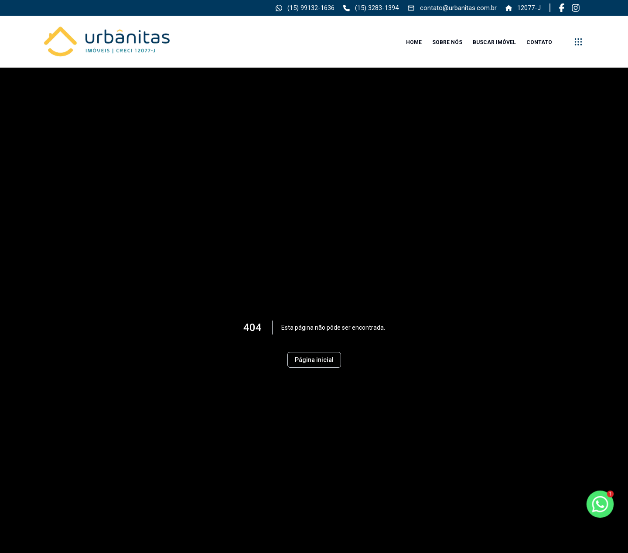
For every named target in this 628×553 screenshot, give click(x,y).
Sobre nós (447, 42)
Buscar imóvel (494, 42)
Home (414, 42)
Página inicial (314, 359)
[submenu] (578, 41)
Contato (539, 42)
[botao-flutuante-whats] (600, 504)
